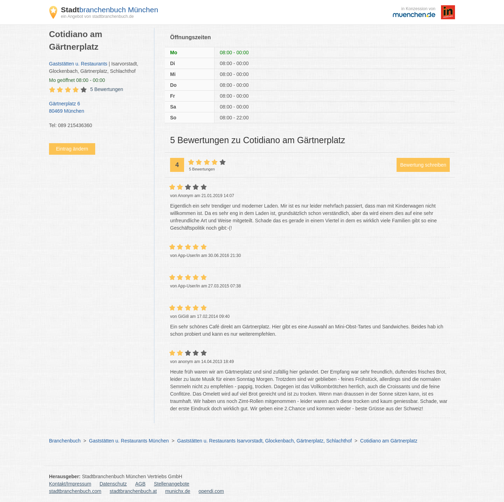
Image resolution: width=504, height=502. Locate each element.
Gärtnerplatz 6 (98, 108)
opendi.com (211, 491)
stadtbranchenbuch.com (75, 491)
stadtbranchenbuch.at (133, 491)
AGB (140, 484)
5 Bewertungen (106, 89)
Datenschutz (113, 484)
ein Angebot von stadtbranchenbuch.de (97, 16)
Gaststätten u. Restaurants (78, 64)
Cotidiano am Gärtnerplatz (388, 441)
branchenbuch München (109, 10)
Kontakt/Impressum (70, 484)
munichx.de (177, 491)
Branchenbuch (64, 441)
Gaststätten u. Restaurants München (129, 441)
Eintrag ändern (72, 149)
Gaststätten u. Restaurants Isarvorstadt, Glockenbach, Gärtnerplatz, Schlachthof (264, 441)
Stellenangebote (171, 484)
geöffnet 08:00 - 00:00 (77, 80)
